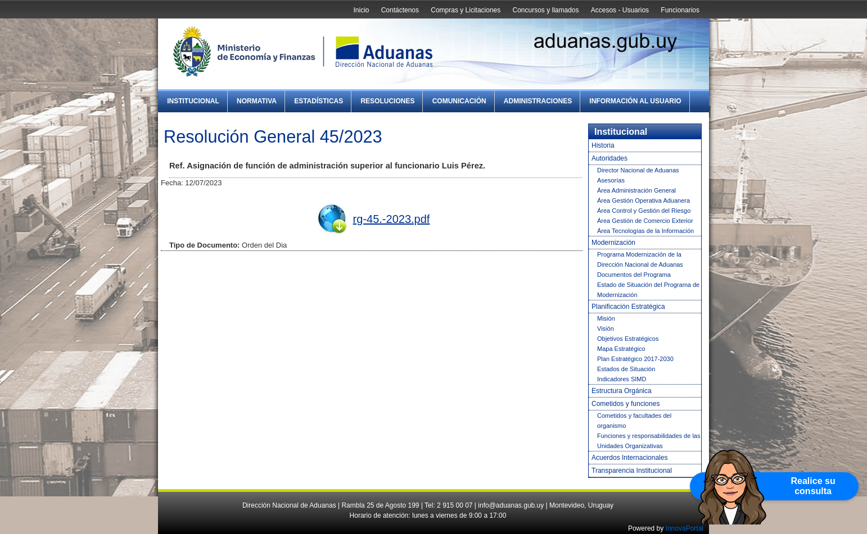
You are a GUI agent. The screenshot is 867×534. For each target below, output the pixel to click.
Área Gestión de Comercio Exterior (645, 220)
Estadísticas (318, 101)
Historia (603, 145)
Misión (606, 318)
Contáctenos (400, 10)
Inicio (361, 10)
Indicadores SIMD (621, 379)
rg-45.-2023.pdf (391, 219)
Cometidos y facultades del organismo (634, 420)
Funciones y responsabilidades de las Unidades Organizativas (648, 440)
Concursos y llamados (545, 10)
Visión (605, 328)
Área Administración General (636, 190)
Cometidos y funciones (625, 404)
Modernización (613, 243)
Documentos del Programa (634, 274)
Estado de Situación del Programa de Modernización (648, 289)
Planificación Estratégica (628, 307)
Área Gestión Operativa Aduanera (643, 200)
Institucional (193, 101)
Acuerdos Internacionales (629, 458)
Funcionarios (680, 10)
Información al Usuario (635, 101)
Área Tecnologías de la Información (645, 230)
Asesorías (611, 180)
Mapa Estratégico (621, 348)
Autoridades (609, 158)
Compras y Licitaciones (465, 10)
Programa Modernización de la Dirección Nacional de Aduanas (640, 259)
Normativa (257, 101)
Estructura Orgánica (621, 391)
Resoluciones (387, 101)
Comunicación (459, 101)
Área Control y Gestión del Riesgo (643, 210)
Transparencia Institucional (631, 470)
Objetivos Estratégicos (627, 338)
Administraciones (538, 101)
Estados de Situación (626, 369)
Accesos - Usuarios (620, 10)
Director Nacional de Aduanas (638, 170)
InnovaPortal (684, 528)
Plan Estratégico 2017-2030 (635, 358)
